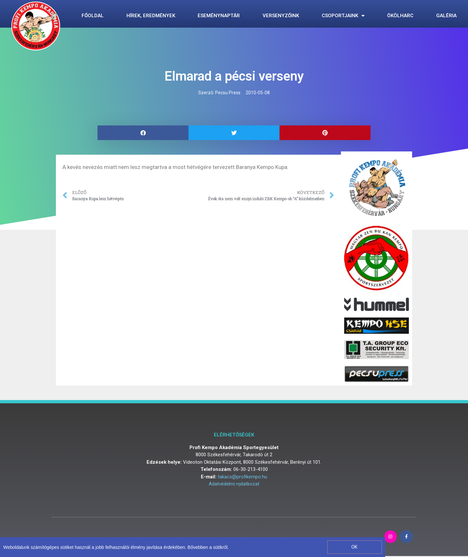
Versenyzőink (281, 16)
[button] (354, 547)
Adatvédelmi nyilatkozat (234, 484)
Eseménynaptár (219, 16)
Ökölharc (400, 16)
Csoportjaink (343, 16)
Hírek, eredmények (150, 16)
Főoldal (93, 16)
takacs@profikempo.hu (242, 477)
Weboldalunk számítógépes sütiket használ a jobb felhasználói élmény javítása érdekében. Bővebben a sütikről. (116, 547)
